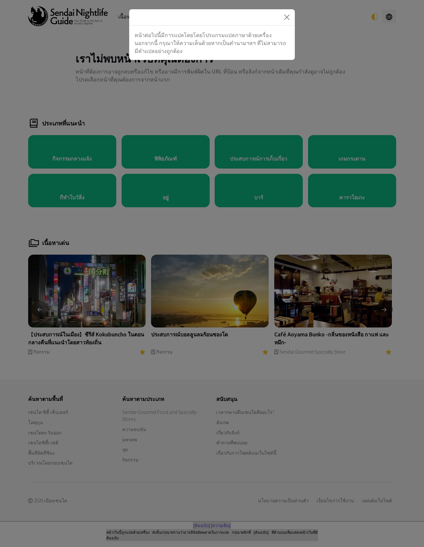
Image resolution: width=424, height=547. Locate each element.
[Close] (287, 17)
